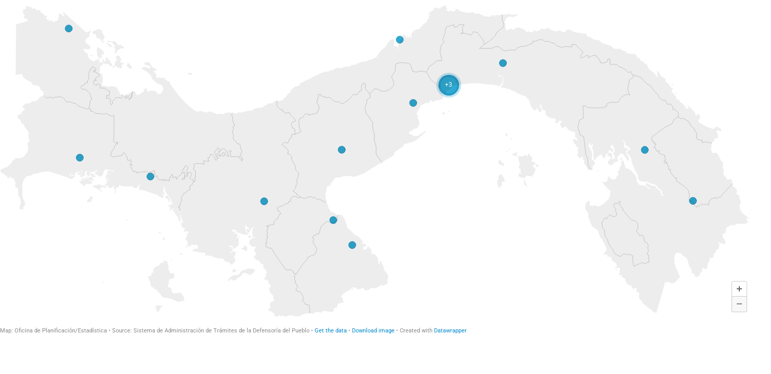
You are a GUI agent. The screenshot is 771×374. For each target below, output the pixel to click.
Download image (373, 330)
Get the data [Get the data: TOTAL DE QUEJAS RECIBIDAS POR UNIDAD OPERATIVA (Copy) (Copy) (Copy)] (331, 330)
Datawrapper (450, 330)
